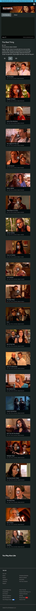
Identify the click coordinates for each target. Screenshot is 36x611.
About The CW (22, 589)
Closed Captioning (7, 589)
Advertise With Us (7, 597)
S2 (10, 58)
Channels (5, 581)
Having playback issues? (28, 37)
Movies (4, 577)
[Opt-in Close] (34, 1)
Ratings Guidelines (7, 595)
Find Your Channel (23, 581)
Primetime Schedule (23, 575)
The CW (3, 4)
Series (4, 575)
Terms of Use (28, 1)
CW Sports (5, 579)
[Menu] (34, 4)
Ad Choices (5, 593)
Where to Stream (23, 577)
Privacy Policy (20, 1)
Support (4, 583)
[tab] (6, 15)
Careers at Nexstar (23, 593)
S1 (4, 58)
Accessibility (5, 591)
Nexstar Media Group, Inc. (25, 591)
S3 (16, 58)
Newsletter (21, 579)
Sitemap (21, 595)
